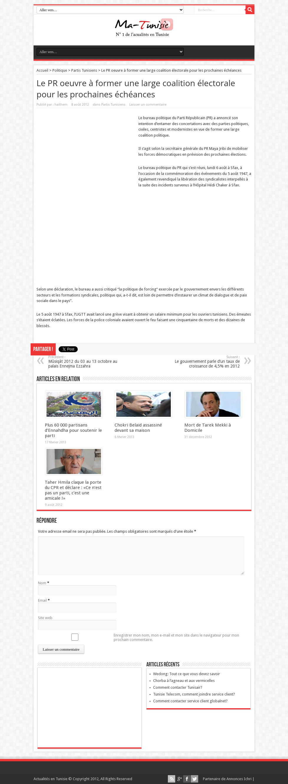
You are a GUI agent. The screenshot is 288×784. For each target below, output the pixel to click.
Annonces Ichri (238, 779)
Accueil (42, 70)
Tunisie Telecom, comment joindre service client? (194, 694)
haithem (60, 104)
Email (42, 600)
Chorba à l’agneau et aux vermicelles (184, 680)
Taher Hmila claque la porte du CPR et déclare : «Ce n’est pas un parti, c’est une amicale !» (73, 490)
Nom (42, 583)
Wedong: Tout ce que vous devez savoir (186, 674)
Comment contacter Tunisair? (177, 687)
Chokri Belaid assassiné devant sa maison (138, 427)
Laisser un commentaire (147, 104)
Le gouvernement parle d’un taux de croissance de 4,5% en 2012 (204, 361)
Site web (45, 618)
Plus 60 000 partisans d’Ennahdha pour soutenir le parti (73, 430)
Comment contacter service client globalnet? (190, 701)
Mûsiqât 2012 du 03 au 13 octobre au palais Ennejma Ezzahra (84, 361)
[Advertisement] (86, 152)
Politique (59, 70)
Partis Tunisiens (84, 70)
